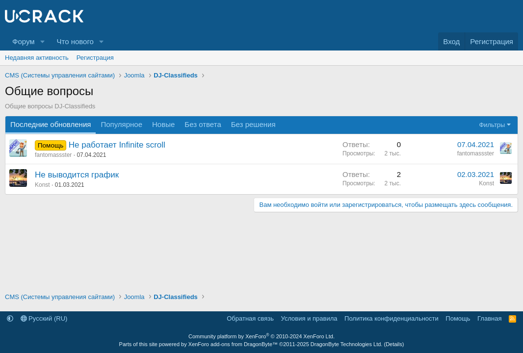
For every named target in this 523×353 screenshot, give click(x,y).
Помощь (457, 318)
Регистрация (95, 57)
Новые (163, 124)
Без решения (253, 124)
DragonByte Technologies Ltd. (347, 344)
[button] (42, 41)
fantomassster (53, 154)
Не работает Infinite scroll (117, 145)
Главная (489, 318)
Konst (42, 184)
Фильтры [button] (492, 124)
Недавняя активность (37, 57)
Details (394, 344)
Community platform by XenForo (261, 336)
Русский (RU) (44, 318)
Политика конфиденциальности (391, 318)
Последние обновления (50, 124)
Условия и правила (309, 318)
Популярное (121, 124)
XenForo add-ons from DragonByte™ (233, 344)
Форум (23, 41)
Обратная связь (250, 318)
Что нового (74, 41)
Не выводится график (77, 174)
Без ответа (202, 124)
